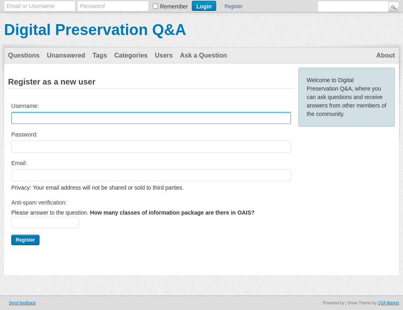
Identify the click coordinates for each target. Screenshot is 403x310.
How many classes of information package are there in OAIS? (172, 212)
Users (163, 55)
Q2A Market (388, 303)
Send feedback (22, 303)
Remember (174, 6)
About (385, 55)
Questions (23, 55)
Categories (131, 55)
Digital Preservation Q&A (95, 29)
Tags (99, 55)
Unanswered (66, 55)
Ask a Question (203, 55)
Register (233, 6)
